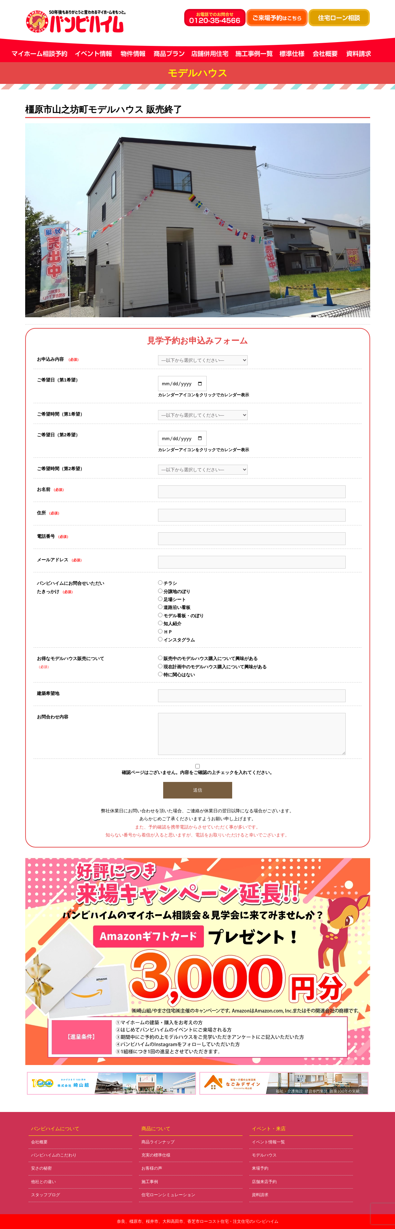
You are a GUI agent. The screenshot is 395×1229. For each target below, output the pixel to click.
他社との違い (43, 1181)
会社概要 (39, 1142)
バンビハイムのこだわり (54, 1155)
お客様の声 (151, 1168)
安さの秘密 (41, 1168)
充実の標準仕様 (155, 1155)
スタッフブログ (45, 1194)
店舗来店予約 (264, 1181)
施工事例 (149, 1181)
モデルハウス (264, 1155)
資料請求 (260, 1194)
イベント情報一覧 (268, 1142)
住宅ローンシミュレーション (168, 1194)
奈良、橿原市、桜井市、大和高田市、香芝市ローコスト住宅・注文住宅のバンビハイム (197, 1221)
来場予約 (260, 1168)
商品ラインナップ (158, 1142)
